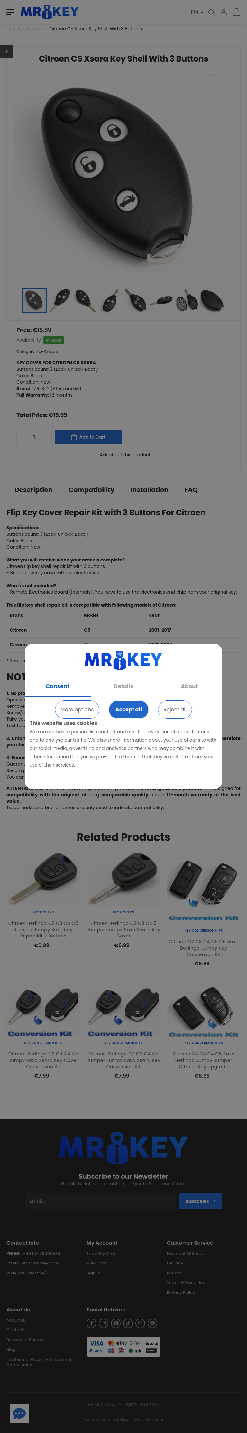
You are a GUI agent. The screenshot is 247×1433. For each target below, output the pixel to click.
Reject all (175, 709)
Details (123, 686)
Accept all (128, 709)
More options (77, 709)
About (189, 686)
